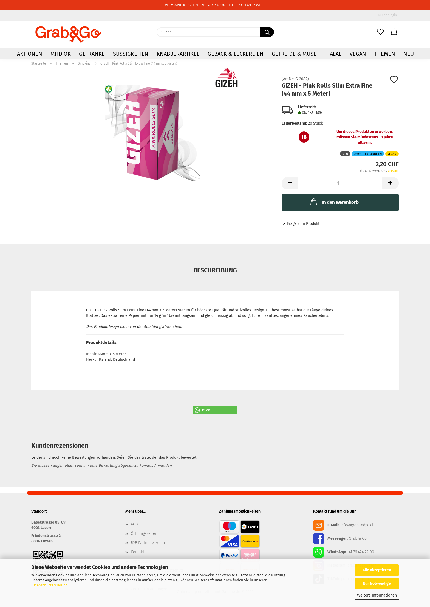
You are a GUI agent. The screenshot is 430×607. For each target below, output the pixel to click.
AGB (134, 524)
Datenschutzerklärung (49, 585)
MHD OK (60, 54)
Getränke (92, 54)
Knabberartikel (178, 54)
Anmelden (163, 465)
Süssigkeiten (130, 54)
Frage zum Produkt (303, 223)
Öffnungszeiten (144, 533)
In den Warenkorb (334, 201)
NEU (408, 54)
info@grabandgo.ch (357, 525)
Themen (384, 54)
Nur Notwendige (377, 583)
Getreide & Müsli (295, 54)
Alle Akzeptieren (377, 570)
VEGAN (358, 54)
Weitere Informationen (377, 595)
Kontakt (137, 552)
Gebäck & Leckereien (236, 54)
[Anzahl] (340, 183)
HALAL (333, 54)
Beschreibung (215, 270)
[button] (394, 32)
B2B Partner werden (148, 543)
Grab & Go (358, 538)
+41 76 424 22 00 (360, 552)
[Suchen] (267, 32)
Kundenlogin (386, 15)
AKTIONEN (29, 54)
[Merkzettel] (380, 32)
